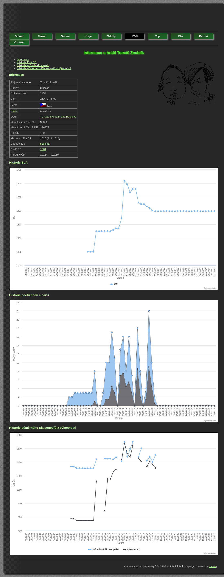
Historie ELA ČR (27, 62)
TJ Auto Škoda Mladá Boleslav (58, 116)
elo (180, 36)
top (157, 36)
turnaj (42, 36)
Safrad (212, 566)
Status (14, 111)
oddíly (111, 36)
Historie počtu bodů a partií (33, 65)
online (65, 36)
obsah (18, 36)
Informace (23, 59)
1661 (43, 149)
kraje (88, 36)
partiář (203, 36)
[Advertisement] (83, 18)
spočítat (45, 143)
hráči (134, 36)
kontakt (19, 42)
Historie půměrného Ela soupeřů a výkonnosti (44, 68)
